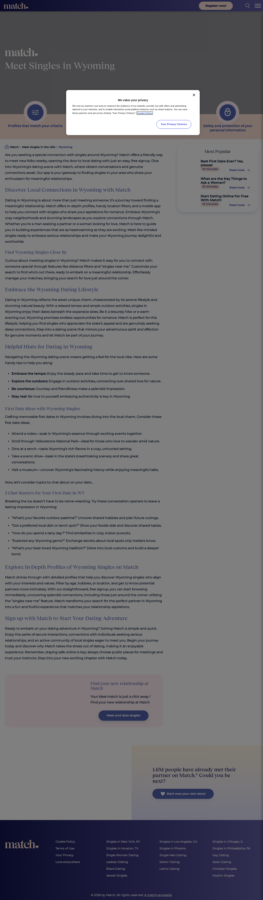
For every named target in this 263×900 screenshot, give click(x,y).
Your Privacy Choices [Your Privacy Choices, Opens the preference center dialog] (174, 124)
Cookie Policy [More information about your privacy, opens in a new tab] (144, 113)
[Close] (193, 94)
